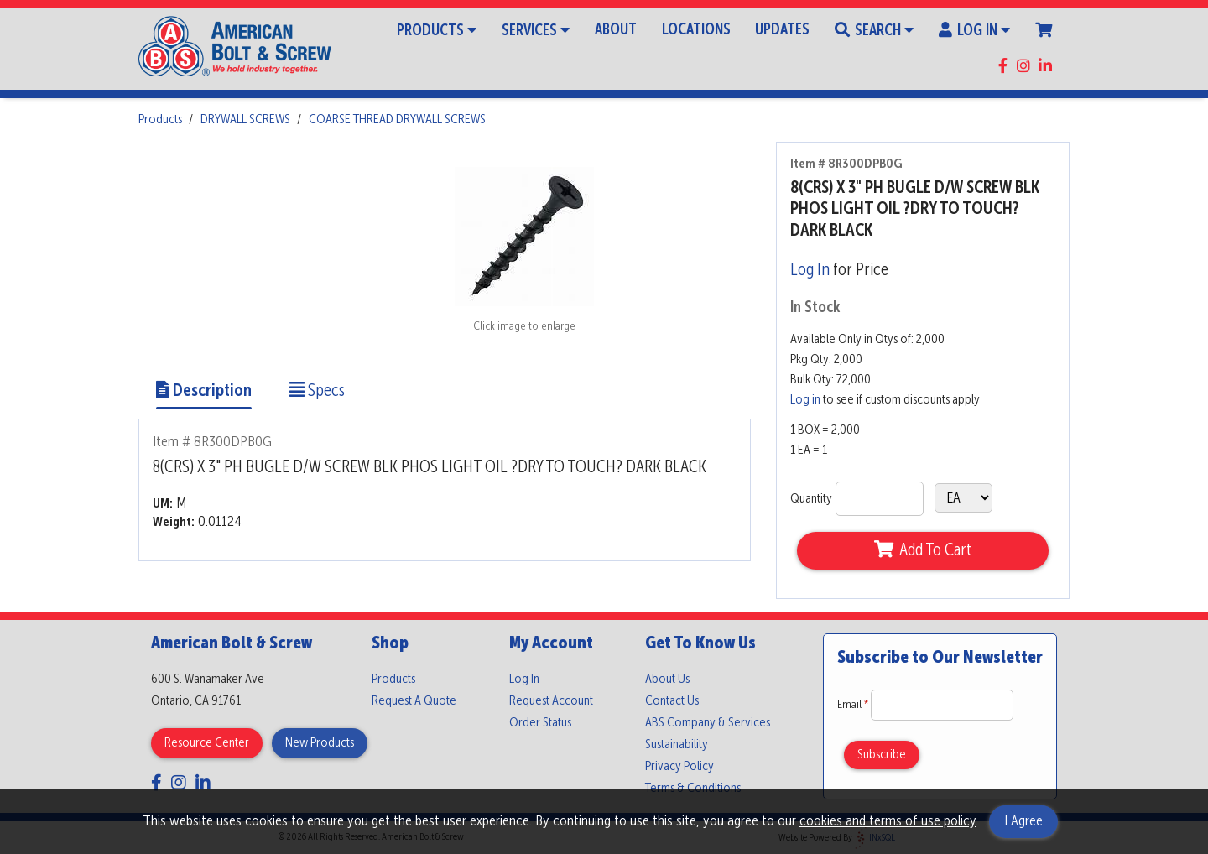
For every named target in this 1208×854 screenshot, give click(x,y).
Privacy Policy (679, 766)
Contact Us (672, 701)
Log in (805, 400)
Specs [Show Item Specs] (317, 391)
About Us (667, 679)
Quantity (811, 499)
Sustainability (676, 745)
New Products (319, 743)
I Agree (1023, 821)
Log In (974, 30)
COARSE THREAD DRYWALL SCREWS (397, 120)
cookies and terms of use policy (887, 821)
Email (854, 705)
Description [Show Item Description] (204, 391)
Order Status (540, 723)
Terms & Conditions (693, 788)
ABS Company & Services (707, 723)
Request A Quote (414, 701)
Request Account (551, 701)
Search (874, 30)
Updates (782, 30)
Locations (696, 30)
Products (436, 30)
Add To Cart (922, 550)
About (616, 30)
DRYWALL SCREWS (245, 120)
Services (536, 30)
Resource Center (206, 743)
